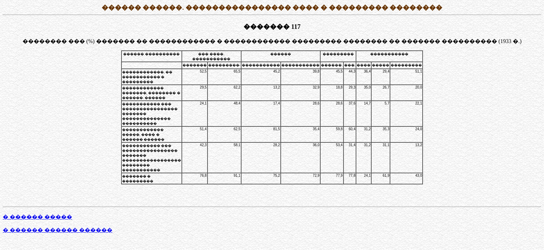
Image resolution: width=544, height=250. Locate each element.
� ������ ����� (37, 217)
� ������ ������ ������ (57, 230)
